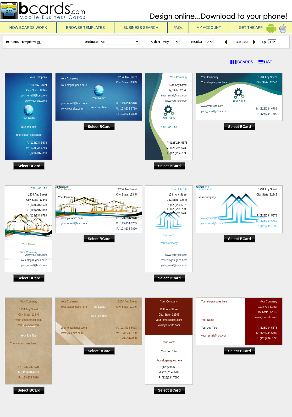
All (38, 42)
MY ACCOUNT (209, 27)
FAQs (178, 27)
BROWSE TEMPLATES (85, 27)
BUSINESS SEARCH (140, 27)
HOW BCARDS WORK (28, 27)
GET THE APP (260, 27)
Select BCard (29, 166)
